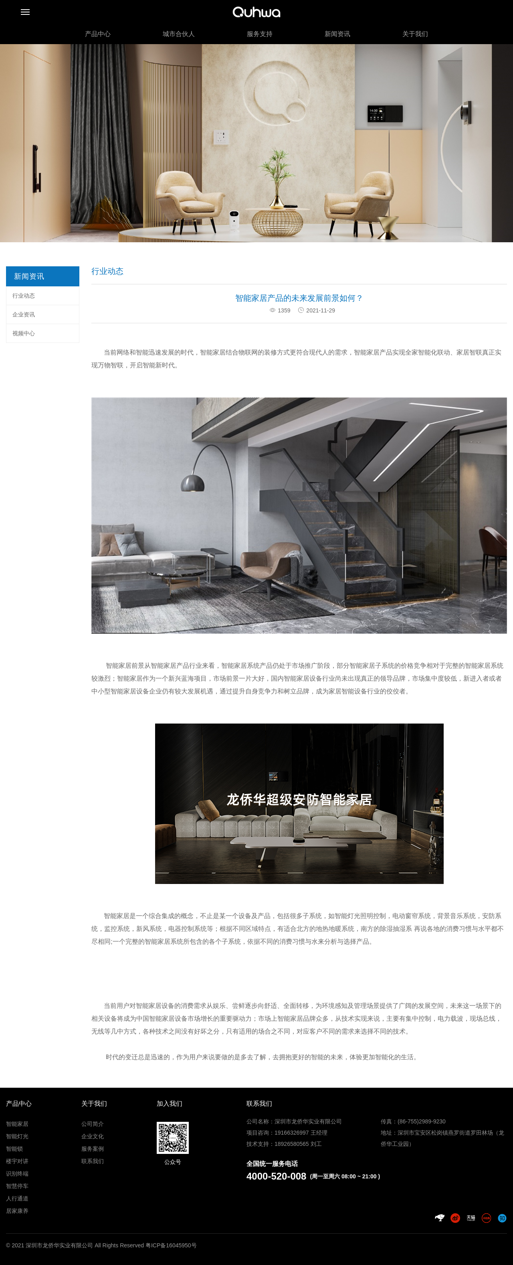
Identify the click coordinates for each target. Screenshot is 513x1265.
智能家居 (17, 1124)
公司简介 (92, 1124)
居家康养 (17, 1211)
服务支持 (260, 33)
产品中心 (98, 33)
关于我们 (415, 33)
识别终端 (17, 1173)
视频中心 (23, 333)
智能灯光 (17, 1136)
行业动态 (23, 295)
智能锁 (14, 1148)
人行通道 (17, 1198)
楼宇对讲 (17, 1161)
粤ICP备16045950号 (171, 1245)
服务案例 (92, 1148)
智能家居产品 (373, 352)
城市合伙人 (179, 33)
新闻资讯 (337, 33)
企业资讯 (23, 314)
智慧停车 (17, 1186)
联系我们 (92, 1161)
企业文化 (92, 1136)
